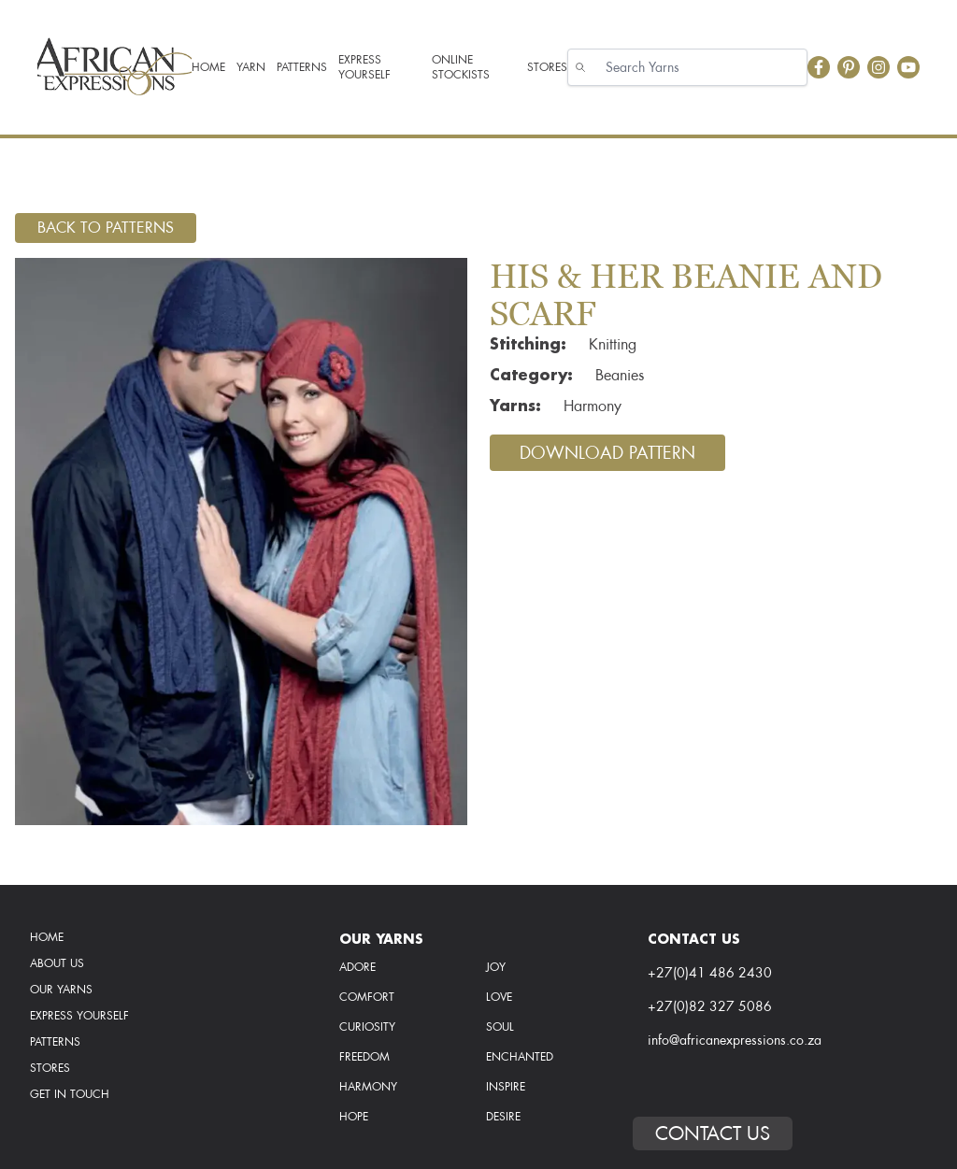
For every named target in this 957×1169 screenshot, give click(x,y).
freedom (364, 1056)
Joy (496, 967)
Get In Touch (69, 1094)
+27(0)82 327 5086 (710, 1006)
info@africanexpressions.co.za (734, 1040)
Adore (357, 967)
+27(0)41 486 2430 (710, 972)
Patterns (55, 1041)
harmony (368, 1086)
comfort (366, 997)
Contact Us (712, 1133)
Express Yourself (79, 1015)
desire (503, 1116)
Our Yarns (61, 989)
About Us (57, 963)
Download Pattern (607, 452)
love (499, 997)
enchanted (519, 1056)
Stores (50, 1068)
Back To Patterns (105, 227)
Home (47, 937)
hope (353, 1116)
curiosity (367, 1026)
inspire (505, 1086)
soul (500, 1026)
